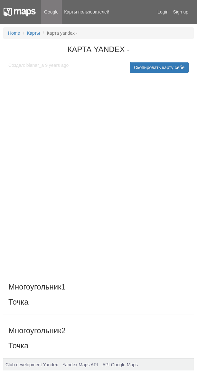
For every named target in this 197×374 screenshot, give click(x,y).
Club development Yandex (31, 364)
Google (51, 11)
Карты (33, 33)
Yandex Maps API (80, 364)
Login (162, 11)
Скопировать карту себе (159, 67)
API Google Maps (120, 364)
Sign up (180, 11)
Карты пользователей (86, 11)
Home (14, 33)
